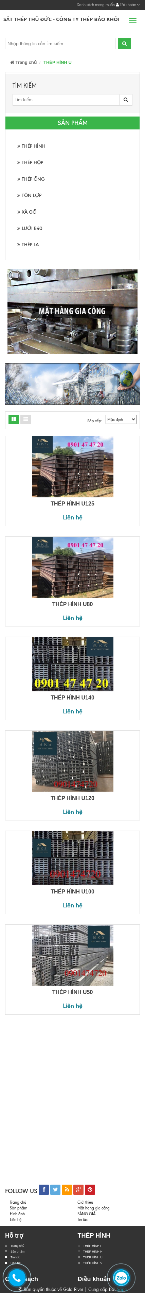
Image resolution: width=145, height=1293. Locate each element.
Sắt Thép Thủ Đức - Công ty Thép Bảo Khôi (61, 19)
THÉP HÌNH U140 (72, 698)
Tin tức (15, 1257)
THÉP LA (28, 245)
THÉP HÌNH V (93, 1263)
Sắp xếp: (94, 421)
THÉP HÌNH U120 (72, 798)
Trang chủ (17, 1245)
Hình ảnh (17, 1213)
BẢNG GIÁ (86, 1213)
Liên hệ (73, 517)
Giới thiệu (85, 1202)
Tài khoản (128, 4)
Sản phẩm (18, 1208)
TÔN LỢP (29, 195)
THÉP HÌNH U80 (72, 604)
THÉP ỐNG (31, 179)
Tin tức (82, 1219)
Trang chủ (23, 62)
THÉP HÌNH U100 (72, 892)
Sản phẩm (17, 1251)
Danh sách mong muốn (96, 4)
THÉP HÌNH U (93, 1257)
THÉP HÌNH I (92, 1245)
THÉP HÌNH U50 (72, 992)
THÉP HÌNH (31, 146)
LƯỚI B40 (29, 228)
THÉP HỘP (30, 162)
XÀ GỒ (26, 212)
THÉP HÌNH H (93, 1251)
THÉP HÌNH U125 (72, 504)
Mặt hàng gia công (93, 1208)
